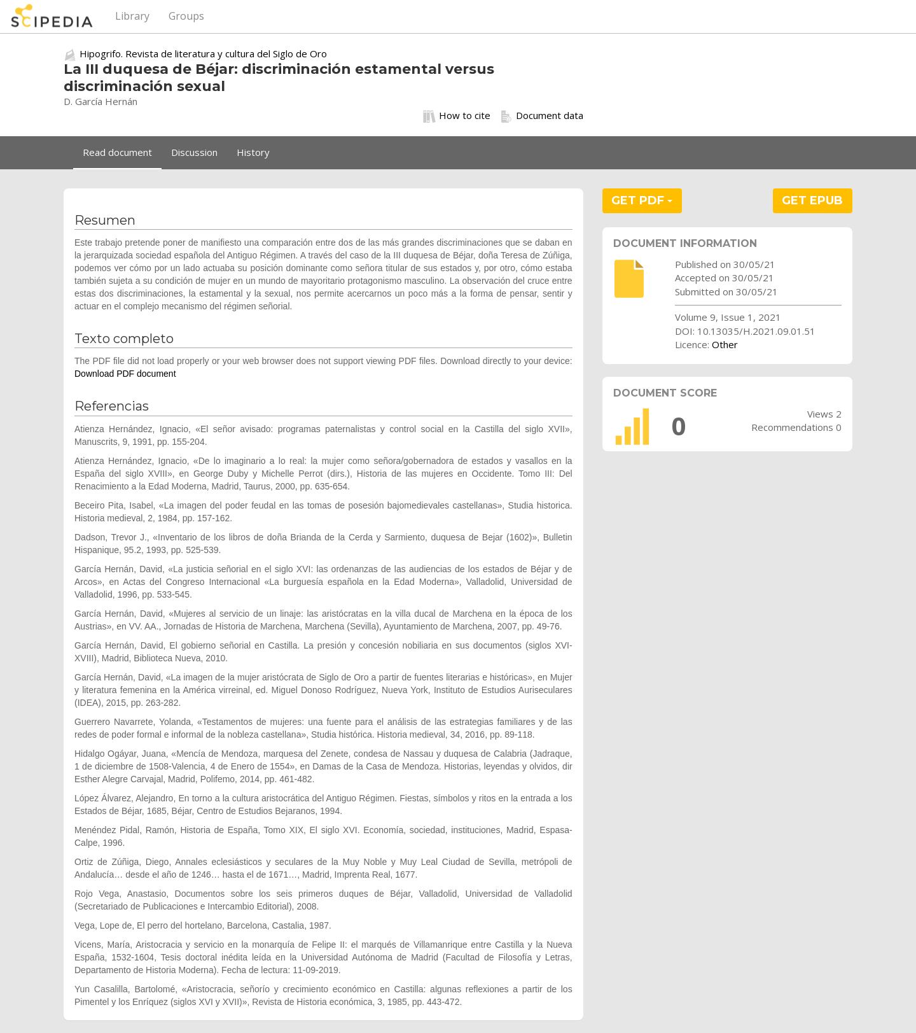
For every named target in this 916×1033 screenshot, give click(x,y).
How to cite (456, 116)
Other (725, 344)
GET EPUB (812, 200)
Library (132, 16)
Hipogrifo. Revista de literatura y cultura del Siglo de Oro (203, 53)
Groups (186, 16)
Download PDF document (125, 374)
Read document (117, 152)
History (253, 152)
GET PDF (641, 200)
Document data (541, 116)
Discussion (194, 152)
